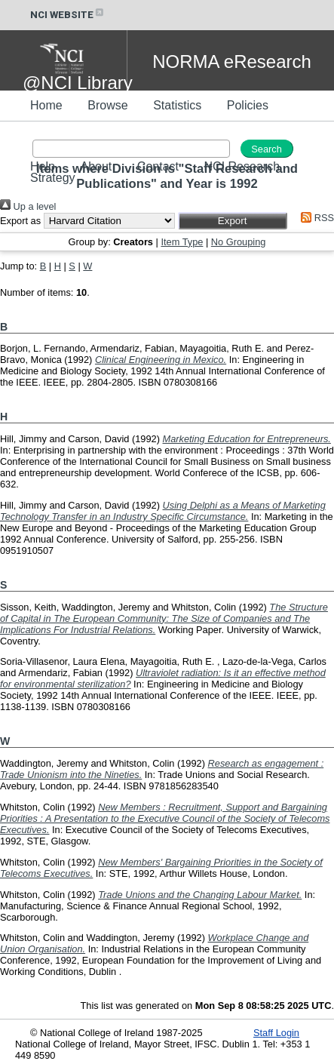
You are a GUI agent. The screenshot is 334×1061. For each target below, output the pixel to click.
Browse (107, 105)
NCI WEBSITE (68, 14)
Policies (247, 105)
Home (46, 105)
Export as (20, 220)
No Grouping (238, 242)
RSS (315, 217)
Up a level (28, 206)
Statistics (177, 105)
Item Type (182, 242)
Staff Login (276, 1032)
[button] (232, 220)
